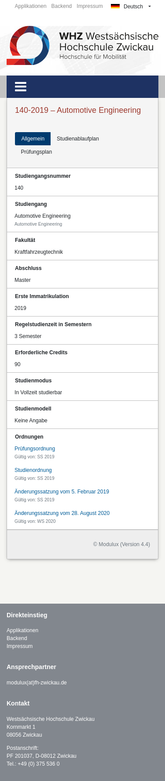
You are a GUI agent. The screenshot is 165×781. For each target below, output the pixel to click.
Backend (61, 6)
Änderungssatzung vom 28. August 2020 (62, 513)
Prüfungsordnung (35, 449)
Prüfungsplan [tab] (36, 152)
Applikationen (31, 6)
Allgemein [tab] (32, 139)
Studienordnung (33, 470)
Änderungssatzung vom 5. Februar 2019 (62, 492)
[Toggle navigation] (21, 87)
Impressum (90, 6)
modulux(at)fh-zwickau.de (37, 683)
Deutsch (127, 6)
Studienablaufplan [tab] (78, 139)
